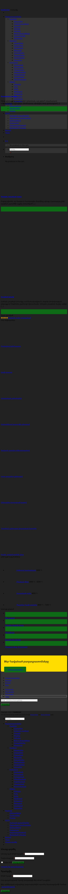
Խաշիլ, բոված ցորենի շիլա (12, 554)
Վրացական (19, 784)
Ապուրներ (18, 21)
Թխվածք (18, 757)
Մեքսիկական (20, 779)
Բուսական (18, 48)
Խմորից (17, 31)
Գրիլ (16, 793)
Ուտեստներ (15, 108)
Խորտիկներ (19, 760)
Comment (22, 647)
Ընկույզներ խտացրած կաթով (14, 502)
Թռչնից (17, 28)
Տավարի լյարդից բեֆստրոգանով (15, 450)
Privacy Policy (34, 714)
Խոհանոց (14, 769)
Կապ (7, 132)
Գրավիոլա (9, 632)
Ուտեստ (13, 41)
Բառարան (14, 123)
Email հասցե (7, 876)
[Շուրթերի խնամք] (33, 292)
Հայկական (18, 772)
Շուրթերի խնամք (7, 297)
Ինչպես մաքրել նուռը (14, 625)
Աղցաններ (18, 45)
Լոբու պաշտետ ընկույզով (12, 476)
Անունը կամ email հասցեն (12, 854)
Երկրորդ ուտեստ (21, 24)
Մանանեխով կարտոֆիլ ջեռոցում (15, 424)
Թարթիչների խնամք (9, 96)
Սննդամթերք (15, 106)
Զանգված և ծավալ (18, 128)
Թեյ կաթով (9, 618)
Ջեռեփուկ (18, 38)
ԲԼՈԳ (7, 113)
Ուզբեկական (19, 781)
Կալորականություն (18, 125)
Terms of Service (45, 714)
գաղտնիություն (8, 887)
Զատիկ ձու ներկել (13, 640)
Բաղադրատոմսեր (13, 16)
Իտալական (19, 777)
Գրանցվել (5, 891)
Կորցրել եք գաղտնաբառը (12, 866)
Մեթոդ (12, 789)
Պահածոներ (19, 762)
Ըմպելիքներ (19, 764)
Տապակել (18, 808)
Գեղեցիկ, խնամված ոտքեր (11, 197)
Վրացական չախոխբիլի (11, 398)
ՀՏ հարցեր (9, 694)
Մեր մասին (9, 692)
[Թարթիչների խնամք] (33, 92)
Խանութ (8, 680)
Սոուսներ (18, 767)
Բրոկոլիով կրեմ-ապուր (11, 346)
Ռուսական (18, 774)
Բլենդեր (17, 791)
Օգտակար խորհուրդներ (20, 118)
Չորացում (18, 94)
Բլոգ (7, 685)
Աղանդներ (18, 43)
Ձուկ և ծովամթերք (22, 33)
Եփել (16, 796)
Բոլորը (12, 111)
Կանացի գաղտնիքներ (19, 115)
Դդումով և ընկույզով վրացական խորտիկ (19, 528)
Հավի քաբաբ (6, 372)
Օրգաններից (19, 36)
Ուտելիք (13, 19)
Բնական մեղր (11, 647)
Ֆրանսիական (20, 786)
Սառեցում (18, 99)
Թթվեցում (18, 798)
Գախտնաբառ (7, 858)
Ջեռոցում (18, 96)
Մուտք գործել (18, 862)
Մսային (17, 26)
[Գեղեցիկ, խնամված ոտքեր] (33, 192)
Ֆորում (8, 130)
